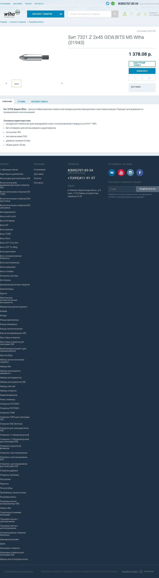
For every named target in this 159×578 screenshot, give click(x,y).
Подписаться (148, 189)
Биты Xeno (5, 238)
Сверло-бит (5, 508)
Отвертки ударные (9, 470)
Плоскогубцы (6, 488)
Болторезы (5, 280)
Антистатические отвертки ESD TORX (15, 193)
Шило (2, 544)
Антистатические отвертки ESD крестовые (15, 199)
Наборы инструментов (11, 377)
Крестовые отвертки (10, 337)
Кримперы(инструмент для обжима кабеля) (13, 349)
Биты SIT (4, 225)
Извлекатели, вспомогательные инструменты (8, 300)
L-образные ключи (9, 169)
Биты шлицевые (8, 267)
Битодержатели (7, 212)
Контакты (39, 3)
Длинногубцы (6, 289)
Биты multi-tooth (8, 216)
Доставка (17, 3)
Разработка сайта (130, 572)
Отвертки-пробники (9, 475)
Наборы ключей (7, 386)
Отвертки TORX (7, 413)
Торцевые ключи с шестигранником (9, 527)
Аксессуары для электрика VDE (15, 178)
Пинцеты (4, 484)
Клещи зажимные (8, 324)
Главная (3, 22)
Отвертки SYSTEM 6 (9, 408)
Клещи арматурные (9, 320)
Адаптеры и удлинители (11, 174)
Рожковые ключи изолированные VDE (10, 502)
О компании (5, 3)
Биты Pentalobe (7, 221)
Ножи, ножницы (7, 399)
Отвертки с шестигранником (13, 453)
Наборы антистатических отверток (12, 361)
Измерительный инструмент (13, 307)
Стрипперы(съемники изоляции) (10, 513)
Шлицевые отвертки (10, 548)
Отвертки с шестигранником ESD (13, 458)
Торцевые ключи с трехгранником (9, 520)
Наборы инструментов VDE (13, 382)
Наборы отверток (8, 391)
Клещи (3, 315)
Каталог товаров (18, 22)
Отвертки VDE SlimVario (11, 424)
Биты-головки (6, 271)
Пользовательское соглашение (18, 571)
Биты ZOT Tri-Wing (8, 247)
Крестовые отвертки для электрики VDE (12, 343)
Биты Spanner (6, 229)
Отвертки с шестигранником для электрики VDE (13, 465)
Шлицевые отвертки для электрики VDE (12, 553)
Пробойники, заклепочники (13, 492)
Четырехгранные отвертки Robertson (13, 534)
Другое (3, 293)
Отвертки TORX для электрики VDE (14, 418)
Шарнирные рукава (9, 539)
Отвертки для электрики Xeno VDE (14, 429)
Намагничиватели (8, 395)
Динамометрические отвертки (15, 284)
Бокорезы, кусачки (9, 276)
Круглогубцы (6, 355)
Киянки (3, 311)
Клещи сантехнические (11, 329)
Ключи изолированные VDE (13, 333)
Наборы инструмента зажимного (10, 372)
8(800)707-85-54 (128, 3)
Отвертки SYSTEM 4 (9, 404)
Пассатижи (5, 479)
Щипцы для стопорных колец (14, 559)
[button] (6, 83)
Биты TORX (5, 234)
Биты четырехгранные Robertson (11, 257)
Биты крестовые (8, 251)
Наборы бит (5, 366)
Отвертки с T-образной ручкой (14, 435)
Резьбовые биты (36, 22)
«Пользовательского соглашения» (130, 197)
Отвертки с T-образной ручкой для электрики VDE (14, 440)
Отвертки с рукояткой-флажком (11, 447)
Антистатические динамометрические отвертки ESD (14, 185)
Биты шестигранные (10, 262)
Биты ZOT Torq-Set (9, 243)
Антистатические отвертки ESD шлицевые (15, 206)
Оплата (28, 3)
